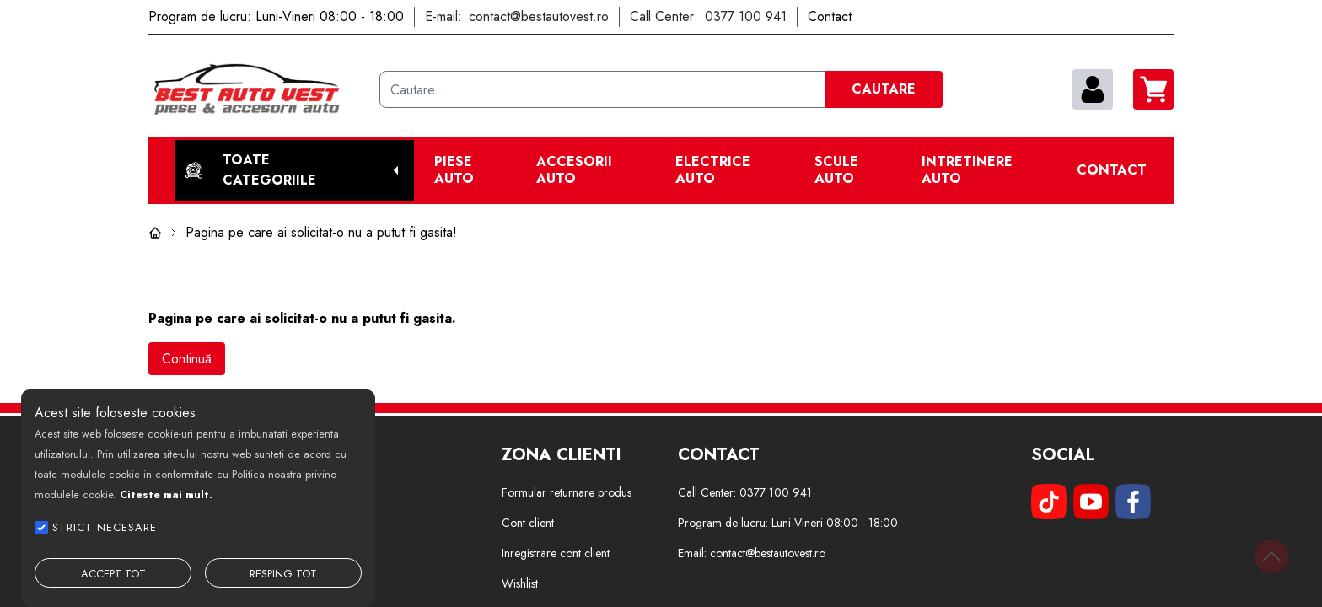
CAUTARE (884, 89)
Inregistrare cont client (556, 553)
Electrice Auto (712, 170)
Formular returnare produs (566, 492)
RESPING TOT (283, 574)
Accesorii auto (574, 170)
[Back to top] (1271, 556)
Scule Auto (836, 170)
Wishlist (520, 583)
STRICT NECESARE (104, 527)
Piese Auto (454, 170)
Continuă (187, 358)
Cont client (528, 522)
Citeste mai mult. (166, 494)
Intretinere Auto (967, 170)
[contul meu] (1092, 89)
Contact (1112, 170)
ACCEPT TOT (113, 574)
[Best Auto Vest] (257, 89)
